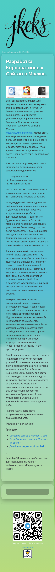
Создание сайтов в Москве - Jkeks (28, 435)
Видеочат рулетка (27, 547)
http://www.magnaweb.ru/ (19, 132)
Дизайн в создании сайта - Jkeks (28, 446)
